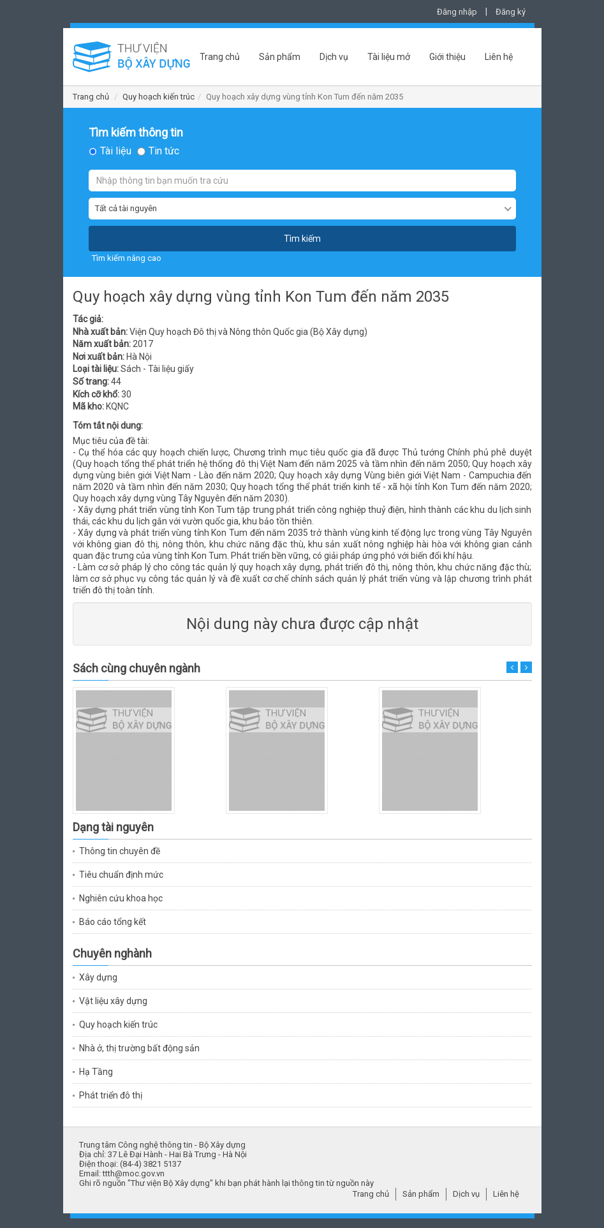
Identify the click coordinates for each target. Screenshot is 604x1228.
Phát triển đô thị (110, 1095)
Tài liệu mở (388, 57)
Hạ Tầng (96, 1072)
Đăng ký (511, 12)
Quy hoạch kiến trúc (158, 96)
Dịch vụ (334, 57)
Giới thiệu (447, 57)
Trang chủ (220, 57)
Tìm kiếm (302, 238)
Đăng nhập (457, 12)
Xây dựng (98, 977)
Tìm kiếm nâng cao (126, 258)
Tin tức (164, 151)
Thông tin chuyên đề (119, 851)
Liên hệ (499, 57)
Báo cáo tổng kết (112, 922)
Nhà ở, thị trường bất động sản (139, 1048)
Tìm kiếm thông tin (136, 132)
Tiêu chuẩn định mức (121, 874)
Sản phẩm (279, 57)
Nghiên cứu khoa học (121, 898)
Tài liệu (115, 151)
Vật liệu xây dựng (113, 1001)
